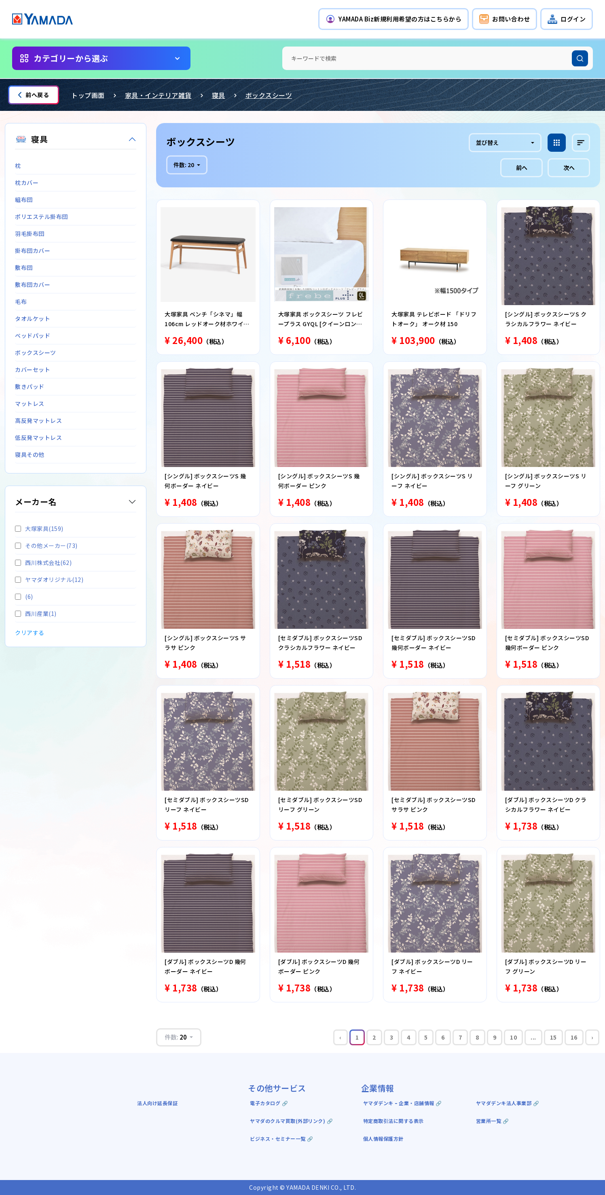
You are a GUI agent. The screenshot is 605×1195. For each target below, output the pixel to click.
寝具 (218, 95)
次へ (569, 167)
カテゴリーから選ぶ (71, 58)
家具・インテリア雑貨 (158, 95)
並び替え (487, 142)
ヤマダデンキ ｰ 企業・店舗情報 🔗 (402, 1102)
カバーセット (32, 369)
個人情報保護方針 (383, 1138)
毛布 (21, 301)
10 (513, 1037)
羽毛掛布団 (29, 233)
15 (553, 1037)
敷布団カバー (32, 284)
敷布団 (24, 267)
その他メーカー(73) (46, 545)
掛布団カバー (32, 250)
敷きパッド (29, 386)
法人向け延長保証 (157, 1102)
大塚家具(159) (39, 528)
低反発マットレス (38, 437)
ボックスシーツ (268, 95)
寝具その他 (29, 454)
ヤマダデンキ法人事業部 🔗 (507, 1102)
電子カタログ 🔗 (269, 1102)
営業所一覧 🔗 (492, 1120)
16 (574, 1037)
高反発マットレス (38, 420)
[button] (393, 19)
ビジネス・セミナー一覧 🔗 (281, 1138)
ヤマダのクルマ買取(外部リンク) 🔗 (291, 1120)
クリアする (29, 632)
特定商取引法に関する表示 (393, 1120)
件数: (184, 165)
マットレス (29, 403)
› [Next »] (592, 1037)
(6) (24, 596)
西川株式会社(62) (43, 562)
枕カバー (26, 182)
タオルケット (32, 318)
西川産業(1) (36, 613)
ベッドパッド (32, 335)
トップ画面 (88, 95)
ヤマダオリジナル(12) (49, 579)
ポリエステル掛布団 (41, 216)
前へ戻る (33, 95)
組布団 (24, 199)
